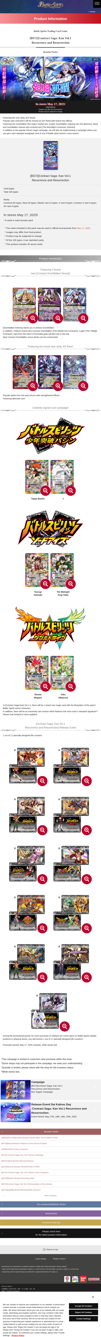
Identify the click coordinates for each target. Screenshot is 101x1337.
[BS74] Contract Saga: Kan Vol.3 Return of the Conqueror (25, 1172)
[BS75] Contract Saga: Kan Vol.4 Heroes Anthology (22, 1155)
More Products (50, 1196)
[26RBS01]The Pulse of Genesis (14, 1149)
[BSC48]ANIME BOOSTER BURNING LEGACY (21, 1190)
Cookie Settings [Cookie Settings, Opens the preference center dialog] (83, 1319)
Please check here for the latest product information (51, 1233)
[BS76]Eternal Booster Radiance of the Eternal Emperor (24, 1143)
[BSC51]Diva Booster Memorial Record (17, 1161)
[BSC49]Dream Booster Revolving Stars (17, 1178)
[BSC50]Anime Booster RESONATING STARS (20, 1167)
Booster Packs (51, 1131)
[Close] (93, 1297)
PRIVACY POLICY (59, 1259)
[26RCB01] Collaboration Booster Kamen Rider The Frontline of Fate (29, 1138)
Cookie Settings (40, 1259)
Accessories (51, 1213)
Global (92, 12)
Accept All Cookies (83, 1306)
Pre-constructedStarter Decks (51, 1204)
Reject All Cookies (83, 1312)
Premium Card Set (51, 1222)
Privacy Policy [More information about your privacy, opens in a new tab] (18, 1335)
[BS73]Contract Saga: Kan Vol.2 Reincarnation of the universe (26, 1184)
